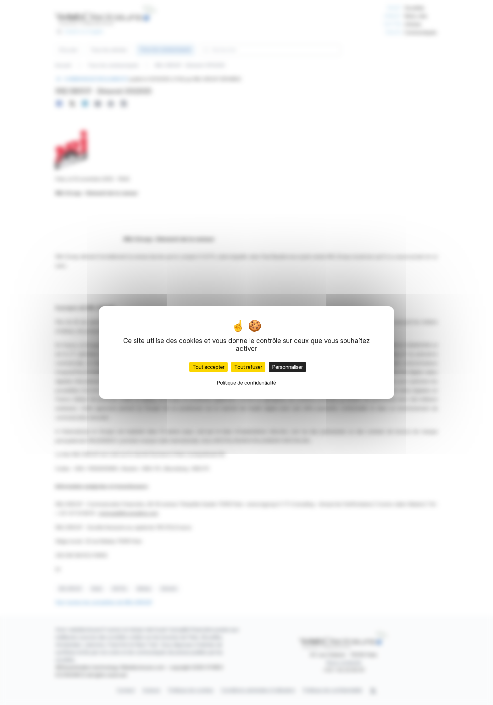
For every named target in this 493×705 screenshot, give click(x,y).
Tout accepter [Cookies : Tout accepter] (208, 367)
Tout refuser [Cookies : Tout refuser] (248, 367)
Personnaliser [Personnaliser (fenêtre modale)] (287, 367)
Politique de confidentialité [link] (246, 383)
